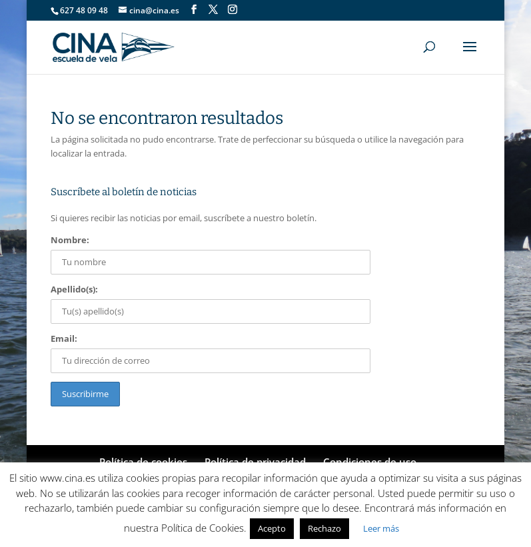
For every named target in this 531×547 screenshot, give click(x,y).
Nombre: (70, 240)
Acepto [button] (272, 528)
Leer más (381, 528)
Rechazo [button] (324, 528)
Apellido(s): (74, 289)
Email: (64, 338)
